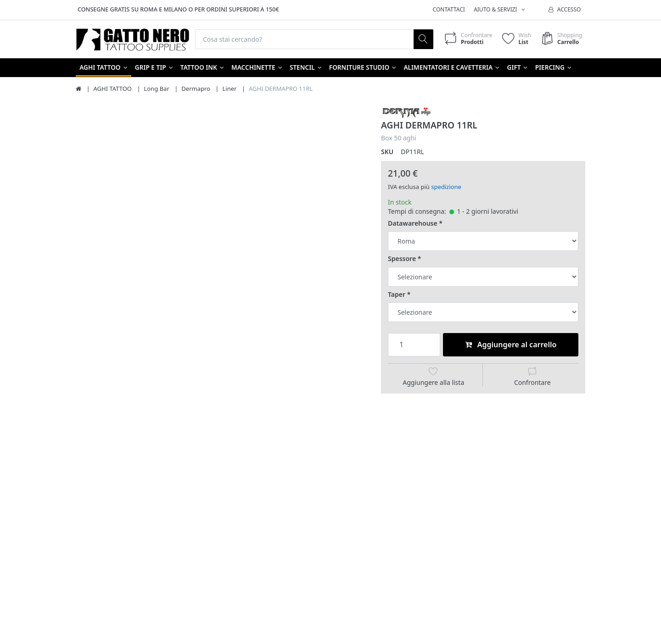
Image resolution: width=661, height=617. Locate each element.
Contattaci (449, 9)
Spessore (402, 259)
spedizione (446, 187)
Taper (396, 294)
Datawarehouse (412, 223)
